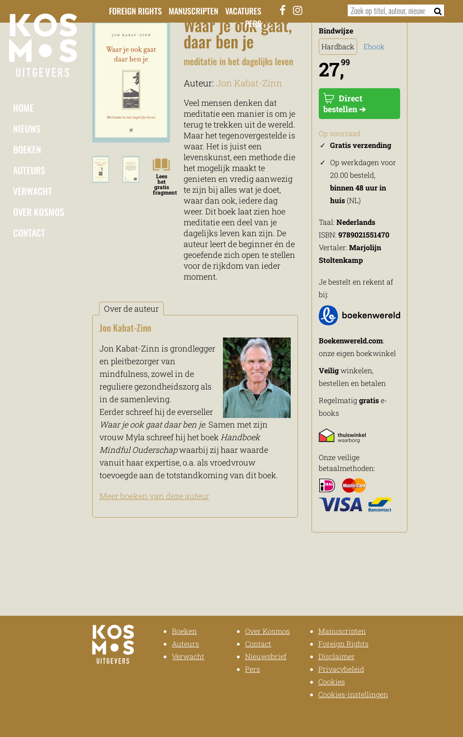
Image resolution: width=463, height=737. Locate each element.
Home (23, 107)
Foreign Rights (135, 11)
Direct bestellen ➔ (344, 103)
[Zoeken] (435, 10)
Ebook (374, 46)
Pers (253, 23)
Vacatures (243, 11)
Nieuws (27, 128)
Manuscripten (193, 11)
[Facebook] (282, 10)
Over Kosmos (38, 212)
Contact (29, 232)
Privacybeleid (341, 669)
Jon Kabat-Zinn (249, 83)
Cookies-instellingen (353, 694)
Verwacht (32, 191)
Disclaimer (336, 656)
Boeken (27, 149)
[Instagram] (297, 10)
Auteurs (29, 170)
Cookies (331, 681)
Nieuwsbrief (266, 656)
